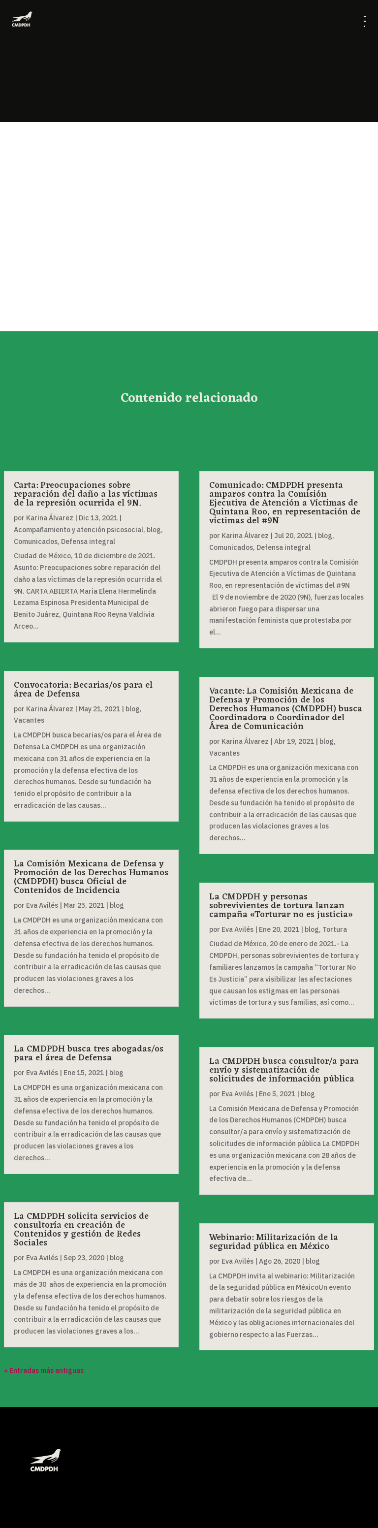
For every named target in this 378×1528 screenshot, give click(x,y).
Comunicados (36, 541)
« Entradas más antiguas (44, 1370)
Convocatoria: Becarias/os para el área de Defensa (83, 689)
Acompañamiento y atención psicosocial (78, 529)
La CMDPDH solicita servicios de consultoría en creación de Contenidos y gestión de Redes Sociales (81, 1230)
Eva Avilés (42, 905)
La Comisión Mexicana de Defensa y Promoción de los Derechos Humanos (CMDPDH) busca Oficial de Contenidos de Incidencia (91, 877)
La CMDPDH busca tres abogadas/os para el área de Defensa (88, 1053)
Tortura (334, 929)
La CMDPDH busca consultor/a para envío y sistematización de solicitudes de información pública (284, 1070)
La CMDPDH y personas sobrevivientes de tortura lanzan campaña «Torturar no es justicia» (281, 906)
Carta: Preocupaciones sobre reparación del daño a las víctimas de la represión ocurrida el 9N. (86, 494)
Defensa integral (88, 541)
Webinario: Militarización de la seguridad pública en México (273, 1242)
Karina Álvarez (49, 517)
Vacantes (29, 720)
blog (154, 529)
